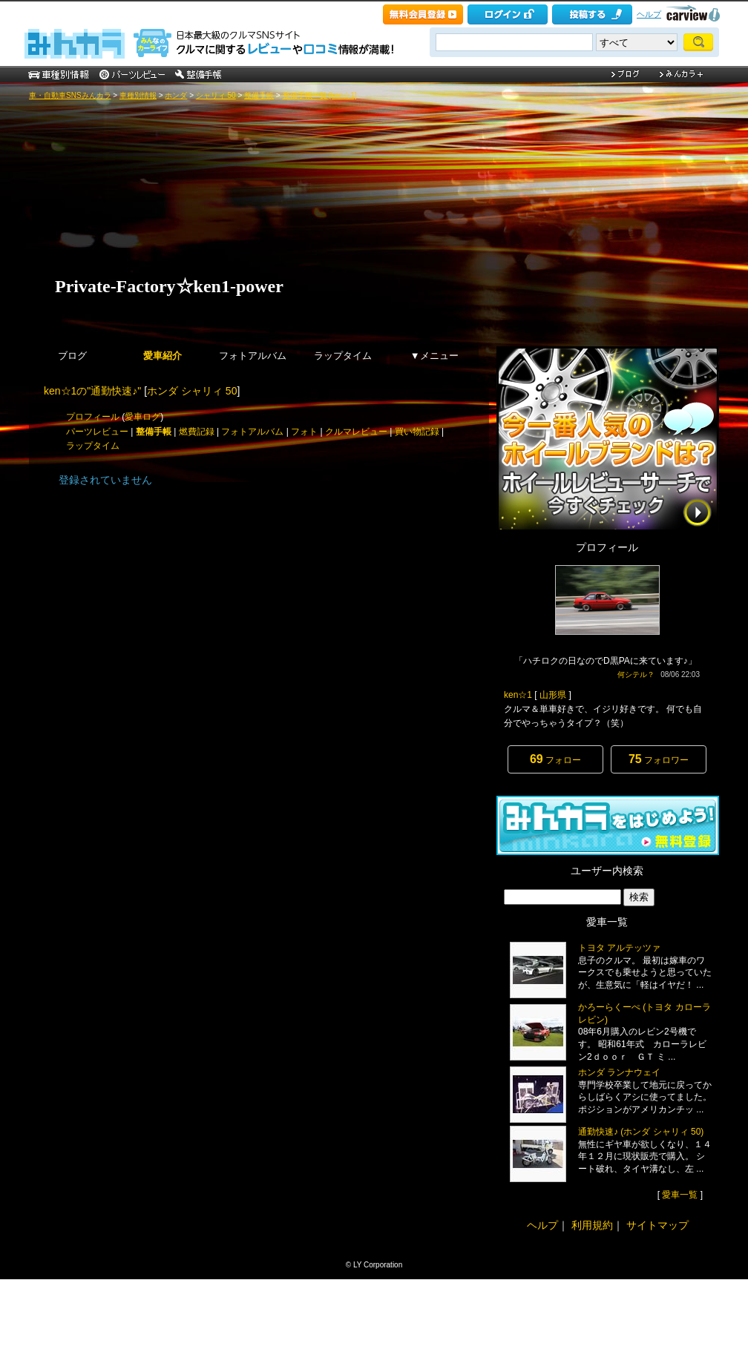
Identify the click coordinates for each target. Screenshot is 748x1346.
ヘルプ (649, 14)
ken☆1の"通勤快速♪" (92, 391)
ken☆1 (518, 695)
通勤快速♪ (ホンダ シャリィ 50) (640, 1131)
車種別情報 (138, 95)
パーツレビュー (97, 431)
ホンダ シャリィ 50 (192, 391)
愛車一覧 (680, 1195)
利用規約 (592, 1225)
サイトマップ (657, 1225)
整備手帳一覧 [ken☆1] (320, 95)
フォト (304, 431)
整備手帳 (259, 95)
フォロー (555, 759)
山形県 (552, 695)
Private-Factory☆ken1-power (178, 286)
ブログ (72, 355)
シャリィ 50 (216, 95)
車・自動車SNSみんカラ (70, 95)
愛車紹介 (162, 355)
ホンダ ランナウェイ (619, 1072)
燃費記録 (196, 431)
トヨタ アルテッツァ (619, 948)
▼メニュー (434, 355)
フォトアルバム (252, 355)
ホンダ (176, 95)
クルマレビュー (356, 431)
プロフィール (92, 417)
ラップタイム (343, 355)
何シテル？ (635, 674)
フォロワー (659, 759)
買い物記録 (417, 431)
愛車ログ (142, 417)
